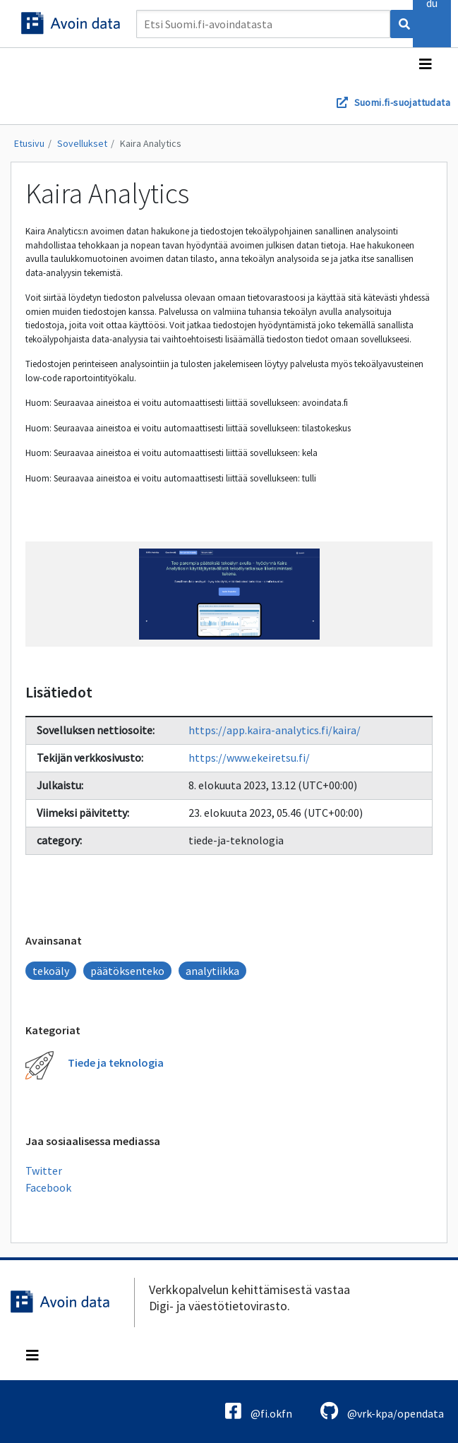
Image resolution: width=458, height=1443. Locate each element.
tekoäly (50, 971)
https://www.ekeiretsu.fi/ (249, 757)
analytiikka (212, 971)
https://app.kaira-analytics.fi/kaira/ (274, 730)
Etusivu (29, 143)
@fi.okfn (258, 1410)
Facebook (48, 1187)
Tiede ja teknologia (116, 1062)
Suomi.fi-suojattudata (402, 102)
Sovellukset (82, 143)
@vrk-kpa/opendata (382, 1410)
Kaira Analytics (150, 143)
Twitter (43, 1170)
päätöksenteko (127, 971)
